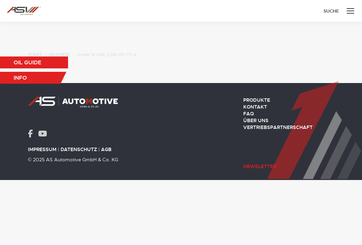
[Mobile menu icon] (350, 11)
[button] (34, 62)
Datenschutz (79, 149)
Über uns (255, 120)
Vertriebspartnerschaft (278, 127)
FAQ (248, 114)
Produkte (256, 100)
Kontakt (255, 107)
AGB (106, 149)
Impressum (42, 149)
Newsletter (259, 166)
